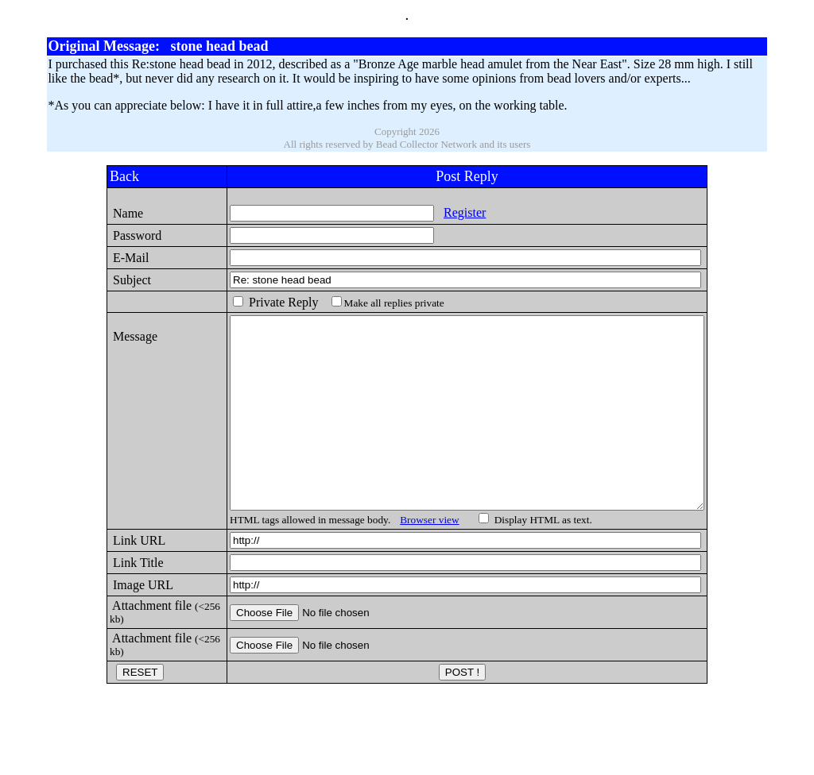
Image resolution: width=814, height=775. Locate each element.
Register (410, 212)
